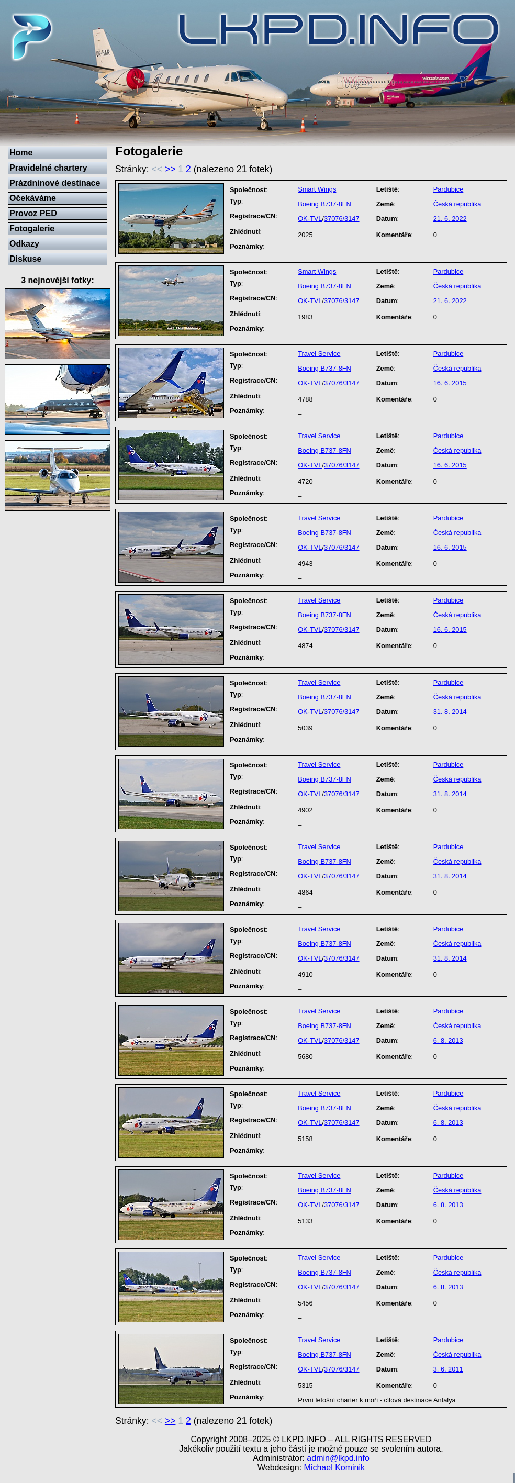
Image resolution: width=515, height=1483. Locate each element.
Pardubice (448, 189)
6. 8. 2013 (448, 1040)
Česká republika (457, 204)
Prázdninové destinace (54, 183)
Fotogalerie (31, 228)
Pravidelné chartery (48, 167)
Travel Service (319, 354)
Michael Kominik (334, 1467)
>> (170, 169)
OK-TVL (310, 218)
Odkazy (24, 243)
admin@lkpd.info (338, 1458)
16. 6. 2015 (450, 383)
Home (20, 152)
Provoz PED (33, 213)
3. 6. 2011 (448, 1369)
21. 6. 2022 (450, 218)
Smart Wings (317, 189)
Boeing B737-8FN (324, 204)
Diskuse (25, 258)
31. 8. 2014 (450, 712)
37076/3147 (342, 218)
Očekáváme (32, 198)
